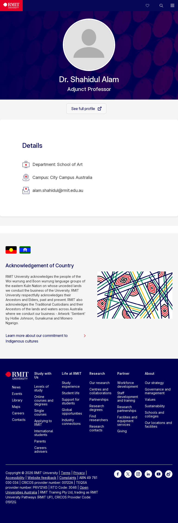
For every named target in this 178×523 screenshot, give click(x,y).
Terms (65, 473)
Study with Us (42, 375)
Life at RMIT (72, 373)
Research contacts (96, 428)
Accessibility (15, 478)
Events (17, 394)
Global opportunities (72, 411)
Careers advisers (40, 449)
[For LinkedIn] (148, 474)
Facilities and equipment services (127, 420)
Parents (40, 441)
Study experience (71, 384)
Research (97, 373)
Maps (16, 407)
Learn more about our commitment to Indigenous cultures (46, 338)
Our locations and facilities (158, 424)
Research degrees (96, 408)
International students (43, 433)
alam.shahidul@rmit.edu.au (57, 190)
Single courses (40, 412)
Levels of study (41, 388)
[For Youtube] (158, 474)
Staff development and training (127, 396)
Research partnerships (126, 409)
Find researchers (98, 418)
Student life (70, 393)
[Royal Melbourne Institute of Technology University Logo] (11, 5)
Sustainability (155, 406)
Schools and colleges (154, 414)
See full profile (83, 108)
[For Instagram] (138, 474)
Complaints (67, 478)
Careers (18, 413)
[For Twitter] (128, 474)
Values (150, 399)
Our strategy (154, 383)
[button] (161, 5)
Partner (123, 373)
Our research (99, 383)
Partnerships (98, 399)
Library (17, 400)
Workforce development (127, 384)
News (16, 387)
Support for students (70, 401)
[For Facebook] (117, 474)
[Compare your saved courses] (150, 5)
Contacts (18, 420)
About (149, 373)
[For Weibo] (168, 474)
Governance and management (158, 391)
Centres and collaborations (100, 391)
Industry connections (71, 422)
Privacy (79, 473)
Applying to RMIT (43, 422)
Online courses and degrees (43, 400)
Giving (122, 431)
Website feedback (42, 478)
